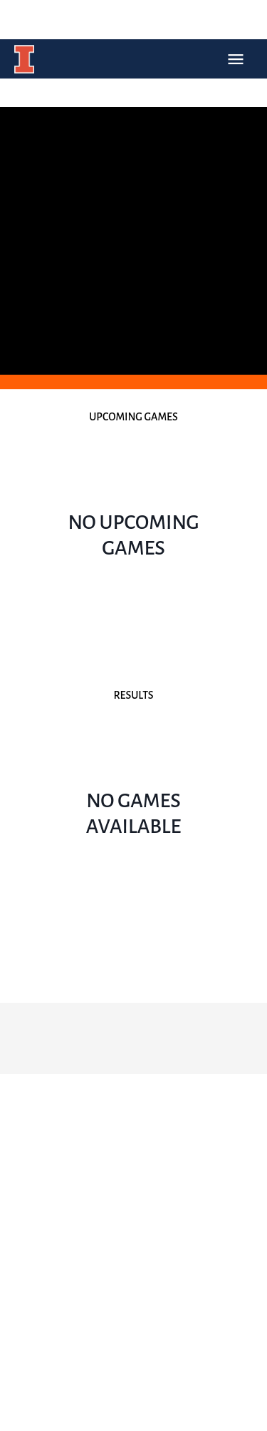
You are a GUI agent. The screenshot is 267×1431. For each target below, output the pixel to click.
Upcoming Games (133, 417)
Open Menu (236, 59)
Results (133, 695)
